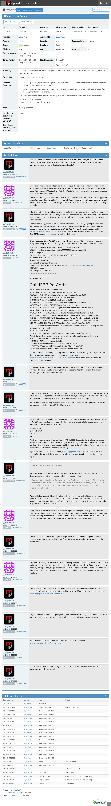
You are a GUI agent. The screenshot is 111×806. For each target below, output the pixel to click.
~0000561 (18, 436)
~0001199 (22, 683)
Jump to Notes (11, 21)
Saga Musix (60, 37)
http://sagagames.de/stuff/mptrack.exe (46, 231)
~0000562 (22, 480)
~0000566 (18, 579)
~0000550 (22, 229)
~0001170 (22, 657)
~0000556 (22, 384)
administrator (14, 795)
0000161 (21, 148)
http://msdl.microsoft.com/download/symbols (78, 265)
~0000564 (18, 527)
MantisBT (17, 790)
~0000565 (22, 553)
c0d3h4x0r (23, 37)
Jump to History (26, 21)
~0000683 (22, 631)
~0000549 (18, 202)
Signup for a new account (32, 10)
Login (19, 10)
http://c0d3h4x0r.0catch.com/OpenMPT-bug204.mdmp (52, 357)
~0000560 (22, 410)
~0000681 (22, 605)
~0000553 (18, 257)
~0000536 (22, 176)
